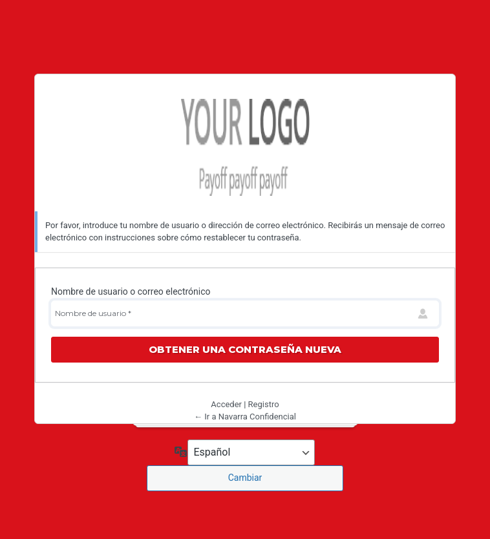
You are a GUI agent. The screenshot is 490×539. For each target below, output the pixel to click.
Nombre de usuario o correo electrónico (131, 291)
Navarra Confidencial (245, 147)
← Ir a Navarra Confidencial (245, 416)
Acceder (226, 404)
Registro (263, 404)
